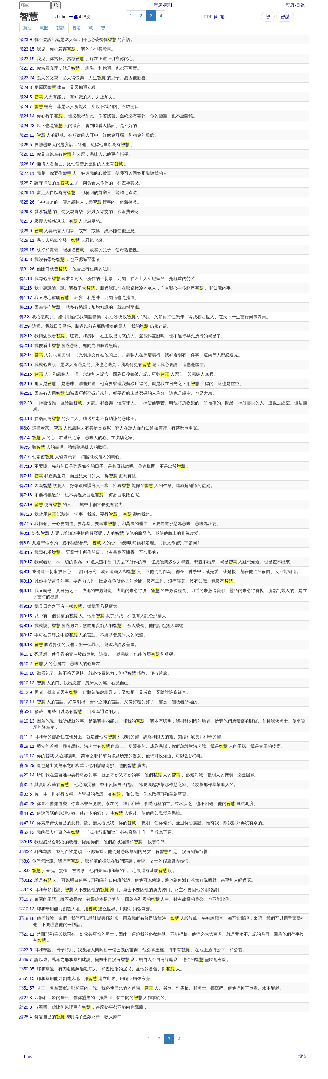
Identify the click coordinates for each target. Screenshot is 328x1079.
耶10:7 (25, 899)
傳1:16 (25, 288)
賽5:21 (25, 711)
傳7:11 (25, 475)
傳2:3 (24, 316)
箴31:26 (26, 268)
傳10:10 (26, 673)
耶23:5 (25, 949)
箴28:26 (26, 202)
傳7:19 (25, 504)
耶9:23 (25, 889)
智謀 (285, 16)
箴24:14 (26, 115)
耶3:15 (25, 841)
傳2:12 (25, 335)
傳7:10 (25, 466)
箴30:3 (25, 259)
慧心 (27, 27)
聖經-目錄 (295, 5)
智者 (76, 27)
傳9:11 (25, 590)
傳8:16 (25, 552)
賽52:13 (26, 832)
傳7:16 (25, 494)
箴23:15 (26, 49)
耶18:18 (26, 918)
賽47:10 (26, 822)
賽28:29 (26, 765)
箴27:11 (26, 173)
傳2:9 (24, 326)
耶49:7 (25, 959)
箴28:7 (25, 182)
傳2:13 (25, 345)
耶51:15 (26, 978)
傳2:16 (25, 374)
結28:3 (25, 1007)
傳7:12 (25, 485)
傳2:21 (25, 393)
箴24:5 (25, 96)
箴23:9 (25, 39)
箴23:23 (26, 68)
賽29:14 (26, 774)
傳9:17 (25, 634)
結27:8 (25, 997)
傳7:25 (25, 523)
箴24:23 (26, 125)
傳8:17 (25, 561)
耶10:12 (26, 908)
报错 (302, 1056)
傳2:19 (25, 383)
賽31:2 (25, 784)
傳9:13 (25, 606)
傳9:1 (24, 571)
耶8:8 (24, 861)
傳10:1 (25, 654)
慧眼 (44, 27)
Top (29, 1056)
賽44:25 (26, 813)
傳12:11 (26, 701)
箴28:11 (26, 192)
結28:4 (25, 1016)
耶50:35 (26, 968)
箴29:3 (25, 211)
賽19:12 (26, 755)
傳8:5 (24, 542)
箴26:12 (26, 154)
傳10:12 (26, 682)
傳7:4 (24, 437)
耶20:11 (26, 934)
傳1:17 (25, 297)
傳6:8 (24, 428)
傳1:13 (25, 278)
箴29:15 (26, 249)
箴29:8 (25, 221)
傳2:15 (25, 364)
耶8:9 (24, 870)
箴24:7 (25, 106)
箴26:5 (25, 144)
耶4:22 (25, 851)
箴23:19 (26, 58)
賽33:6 (25, 794)
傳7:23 (25, 514)
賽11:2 (25, 736)
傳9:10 (25, 581)
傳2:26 (25, 402)
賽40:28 (26, 803)
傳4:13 (25, 418)
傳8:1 (24, 533)
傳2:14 (25, 354)
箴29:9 (25, 230)
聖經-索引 (163, 5)
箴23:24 (26, 77)
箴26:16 (26, 163)
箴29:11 (26, 240)
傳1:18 (25, 307)
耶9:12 (25, 880)
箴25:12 (26, 135)
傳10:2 (25, 663)
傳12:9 (25, 692)
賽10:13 (26, 721)
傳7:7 (24, 456)
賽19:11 (26, 746)
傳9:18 (25, 644)
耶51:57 (26, 988)
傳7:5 (24, 447)
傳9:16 (25, 625)
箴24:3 (25, 87)
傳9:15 (25, 615)
